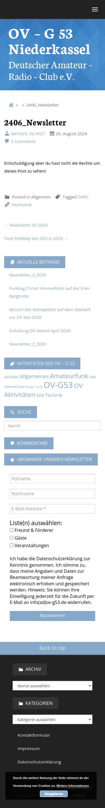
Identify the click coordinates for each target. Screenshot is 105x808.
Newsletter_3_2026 (27, 275)
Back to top (52, 647)
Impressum (29, 748)
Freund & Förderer (31, 530)
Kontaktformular (34, 735)
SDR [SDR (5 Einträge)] (40, 395)
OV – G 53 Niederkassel (49, 40)
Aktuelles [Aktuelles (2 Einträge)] (11, 377)
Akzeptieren (53, 794)
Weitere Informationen (73, 785)
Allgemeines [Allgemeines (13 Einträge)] (34, 376)
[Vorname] (52, 478)
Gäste (18, 538)
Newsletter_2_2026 (27, 344)
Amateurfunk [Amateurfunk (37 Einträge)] (69, 376)
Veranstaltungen (29, 545)
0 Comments (20, 141)
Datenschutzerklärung (39, 762)
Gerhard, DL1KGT (24, 133)
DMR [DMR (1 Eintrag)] (92, 377)
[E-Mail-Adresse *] (52, 508)
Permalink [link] (22, 204)
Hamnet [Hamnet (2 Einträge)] (10, 386)
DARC (83, 197)
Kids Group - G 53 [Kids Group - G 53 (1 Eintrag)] (30, 387)
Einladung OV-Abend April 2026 (39, 330)
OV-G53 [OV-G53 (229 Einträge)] (58, 384)
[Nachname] (52, 493)
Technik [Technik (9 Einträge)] (53, 395)
